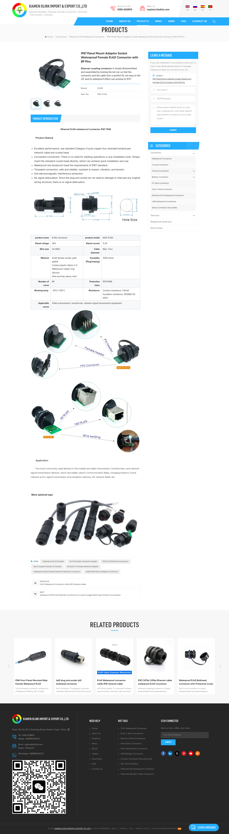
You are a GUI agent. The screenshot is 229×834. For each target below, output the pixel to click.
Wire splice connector (131, 744)
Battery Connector (160, 177)
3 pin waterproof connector (133, 728)
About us (124, 21)
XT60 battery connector (132, 754)
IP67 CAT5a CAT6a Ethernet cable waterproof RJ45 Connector (155, 682)
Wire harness (156, 228)
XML (131, 829)
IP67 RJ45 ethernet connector (115, 561)
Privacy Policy (143, 829)
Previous (8, 666)
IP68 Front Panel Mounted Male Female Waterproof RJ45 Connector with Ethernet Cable (31, 682)
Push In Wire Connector (162, 189)
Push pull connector (160, 171)
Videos (95, 754)
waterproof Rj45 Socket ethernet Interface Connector (57, 572)
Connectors (61, 37)
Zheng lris (29, 748)
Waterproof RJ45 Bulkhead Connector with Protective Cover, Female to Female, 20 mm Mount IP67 (196, 682)
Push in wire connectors (132, 734)
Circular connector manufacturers (136, 759)
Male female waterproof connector (137, 769)
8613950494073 (33, 739)
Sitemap (123, 829)
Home (109, 21)
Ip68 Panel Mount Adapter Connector (102, 572)
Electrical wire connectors (133, 739)
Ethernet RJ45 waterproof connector (168, 195)
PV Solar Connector (160, 183)
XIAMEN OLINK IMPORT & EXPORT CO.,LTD (58, 6)
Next (220, 666)
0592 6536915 (124, 9)
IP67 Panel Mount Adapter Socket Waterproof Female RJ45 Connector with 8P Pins (145, 37)
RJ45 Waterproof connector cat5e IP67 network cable (111, 682)
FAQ (183, 21)
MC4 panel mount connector (134, 749)
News (158, 21)
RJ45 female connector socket (83, 561)
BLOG (94, 749)
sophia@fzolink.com (158, 9)
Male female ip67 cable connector (137, 774)
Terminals (154, 216)
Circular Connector (160, 165)
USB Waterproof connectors (164, 202)
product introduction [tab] (45, 118)
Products (143, 21)
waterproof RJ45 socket (53, 561)
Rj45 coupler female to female (47, 567)
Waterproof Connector (162, 159)
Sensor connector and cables (164, 208)
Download (97, 759)
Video (171, 21)
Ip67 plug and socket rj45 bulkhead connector (68, 682)
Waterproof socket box (161, 222)
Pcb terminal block (129, 764)
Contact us (199, 21)
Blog (114, 829)
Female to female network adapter (82, 567)
